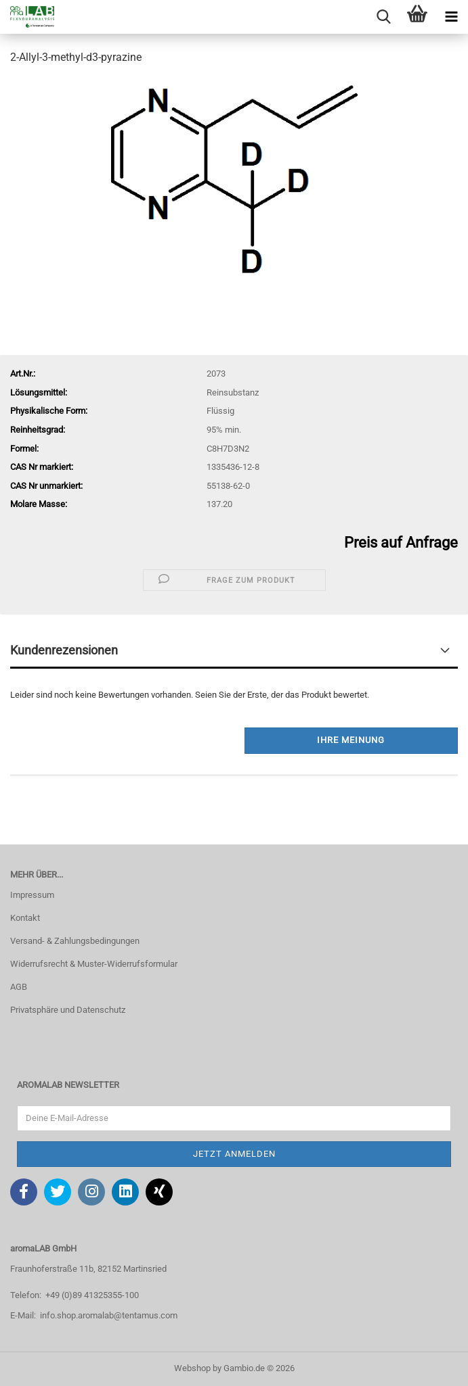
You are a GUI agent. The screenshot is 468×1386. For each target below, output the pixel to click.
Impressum (32, 895)
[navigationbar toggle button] (451, 17)
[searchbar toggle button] (383, 17)
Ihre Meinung (351, 740)
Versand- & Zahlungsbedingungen (75, 941)
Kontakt (25, 918)
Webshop (192, 1368)
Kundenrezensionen (64, 650)
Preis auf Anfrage (401, 542)
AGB (18, 987)
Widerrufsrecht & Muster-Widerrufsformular (93, 964)
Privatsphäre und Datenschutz (67, 1010)
